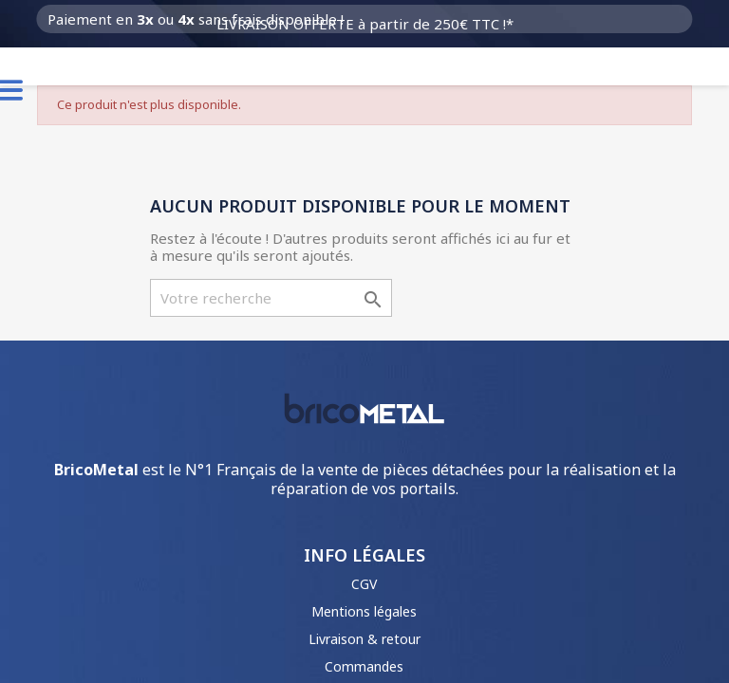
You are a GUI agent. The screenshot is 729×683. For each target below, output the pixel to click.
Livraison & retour (364, 639)
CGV (364, 584)
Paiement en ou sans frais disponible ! (195, 18)
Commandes (364, 666)
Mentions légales (364, 611)
